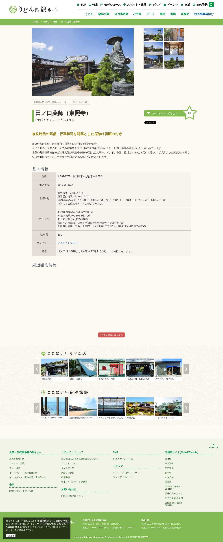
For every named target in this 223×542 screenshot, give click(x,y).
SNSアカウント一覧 (123, 458)
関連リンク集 (67, 472)
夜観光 (185, 14)
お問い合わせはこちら (72, 496)
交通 (187, 4)
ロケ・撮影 (14, 468)
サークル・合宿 (16, 463)
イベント (172, 4)
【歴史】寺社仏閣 (79, 102)
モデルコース (112, 4)
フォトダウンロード (123, 477)
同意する (11, 536)
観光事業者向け (204, 14)
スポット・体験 (136, 4)
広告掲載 (65, 477)
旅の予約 (202, 4)
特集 (95, 4)
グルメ (157, 4)
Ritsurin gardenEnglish (172, 487)
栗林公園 (103, 14)
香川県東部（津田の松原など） (49, 102)
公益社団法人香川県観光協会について (79, 458)
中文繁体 (169, 463)
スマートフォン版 (24, 491)
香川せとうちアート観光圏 (74, 482)
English (168, 458)
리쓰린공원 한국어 (174, 498)
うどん (89, 14)
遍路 (173, 14)
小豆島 (137, 14)
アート (150, 14)
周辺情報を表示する (111, 335)
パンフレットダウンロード (126, 472)
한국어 (168, 472)
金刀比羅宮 (121, 14)
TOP (83, 4)
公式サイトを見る (67, 243)
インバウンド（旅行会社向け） (24, 472)
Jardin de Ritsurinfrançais (173, 504)
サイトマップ (67, 468)
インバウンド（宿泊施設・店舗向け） (27, 477)
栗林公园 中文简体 (174, 493)
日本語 (168, 482)
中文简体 (169, 468)
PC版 (11, 491)
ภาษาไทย (169, 477)
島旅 (162, 14)
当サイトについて (70, 463)
